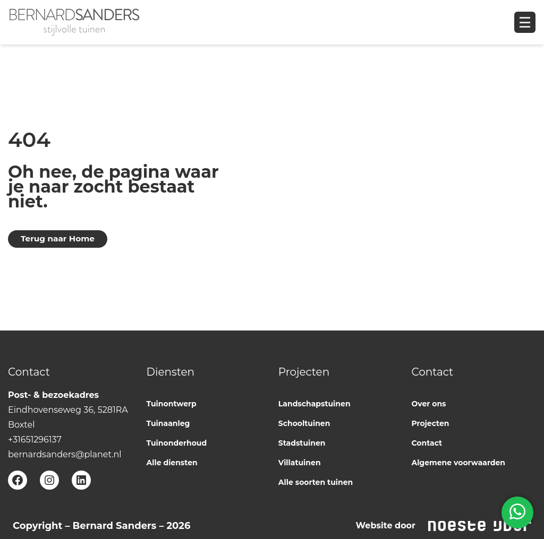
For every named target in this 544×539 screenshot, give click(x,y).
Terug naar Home (58, 238)
